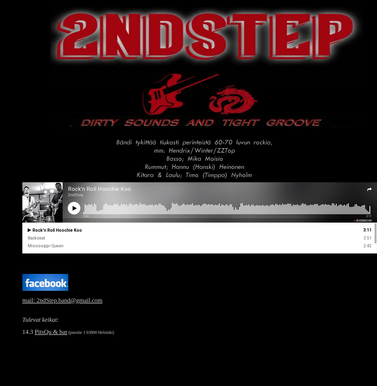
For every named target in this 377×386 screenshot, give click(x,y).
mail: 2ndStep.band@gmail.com (62, 300)
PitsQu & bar (51, 331)
